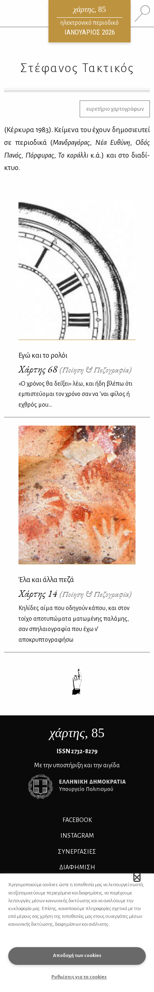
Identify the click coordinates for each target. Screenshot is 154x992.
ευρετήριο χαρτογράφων (115, 109)
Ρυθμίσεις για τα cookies (79, 977)
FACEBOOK (77, 820)
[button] (137, 877)
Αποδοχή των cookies (77, 955)
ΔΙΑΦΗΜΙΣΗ (77, 867)
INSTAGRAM (77, 835)
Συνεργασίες (77, 851)
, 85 (77, 732)
